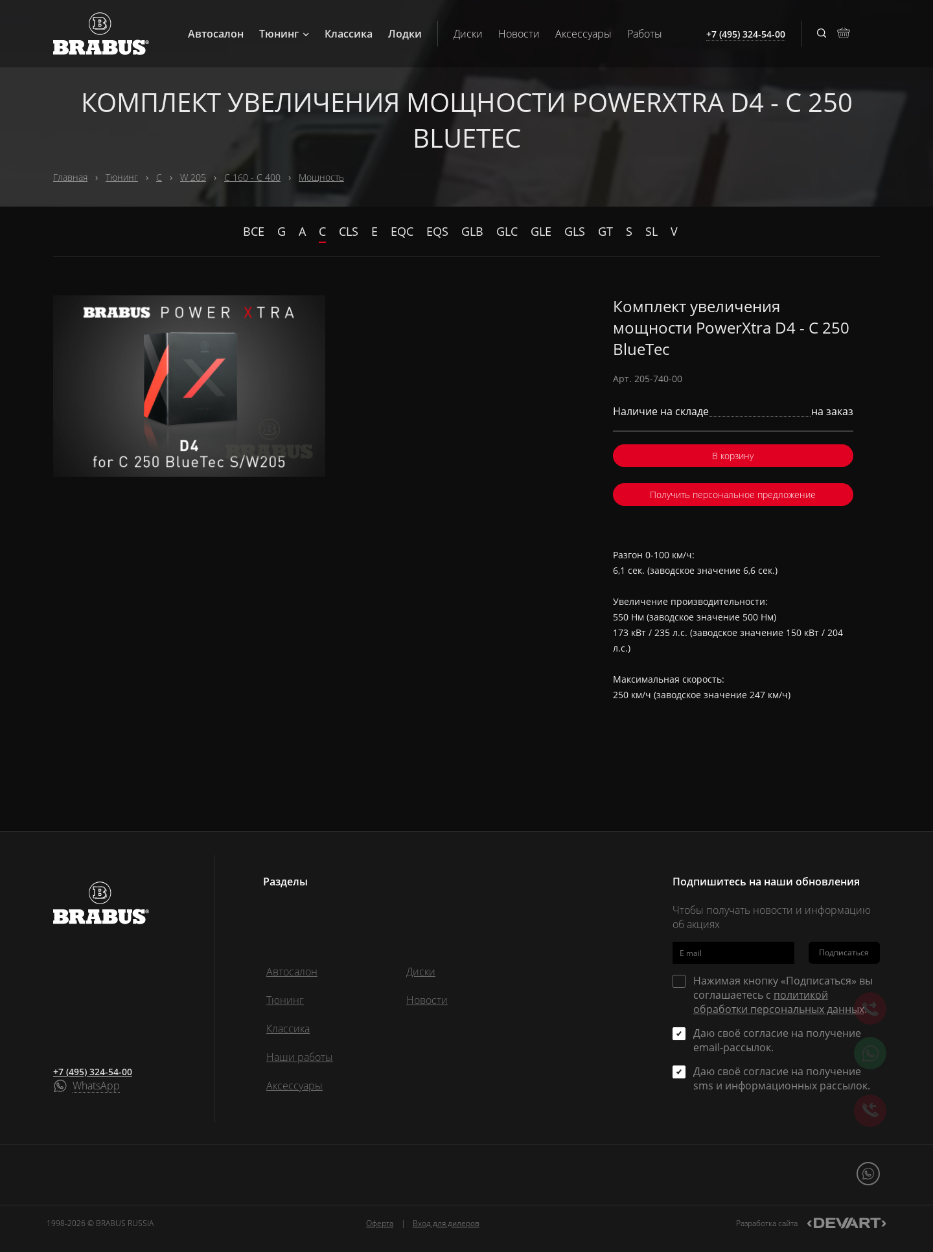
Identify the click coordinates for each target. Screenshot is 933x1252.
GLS (574, 231)
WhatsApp (96, 1086)
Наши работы (299, 1057)
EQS (437, 231)
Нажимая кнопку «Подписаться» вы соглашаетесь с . (783, 994)
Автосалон (216, 34)
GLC (507, 231)
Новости (519, 34)
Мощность (321, 177)
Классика (349, 34)
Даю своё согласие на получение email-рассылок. (777, 1040)
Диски (468, 34)
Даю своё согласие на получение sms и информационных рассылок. (781, 1078)
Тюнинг (284, 34)
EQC (402, 231)
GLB (472, 231)
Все (253, 231)
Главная (70, 177)
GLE (541, 231)
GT (605, 231)
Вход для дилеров (446, 1223)
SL (651, 231)
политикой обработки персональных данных (778, 1002)
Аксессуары (583, 34)
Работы (644, 34)
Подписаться (844, 952)
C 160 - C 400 (252, 177)
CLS (348, 231)
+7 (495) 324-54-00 (92, 1071)
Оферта (379, 1223)
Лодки (405, 34)
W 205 (193, 177)
